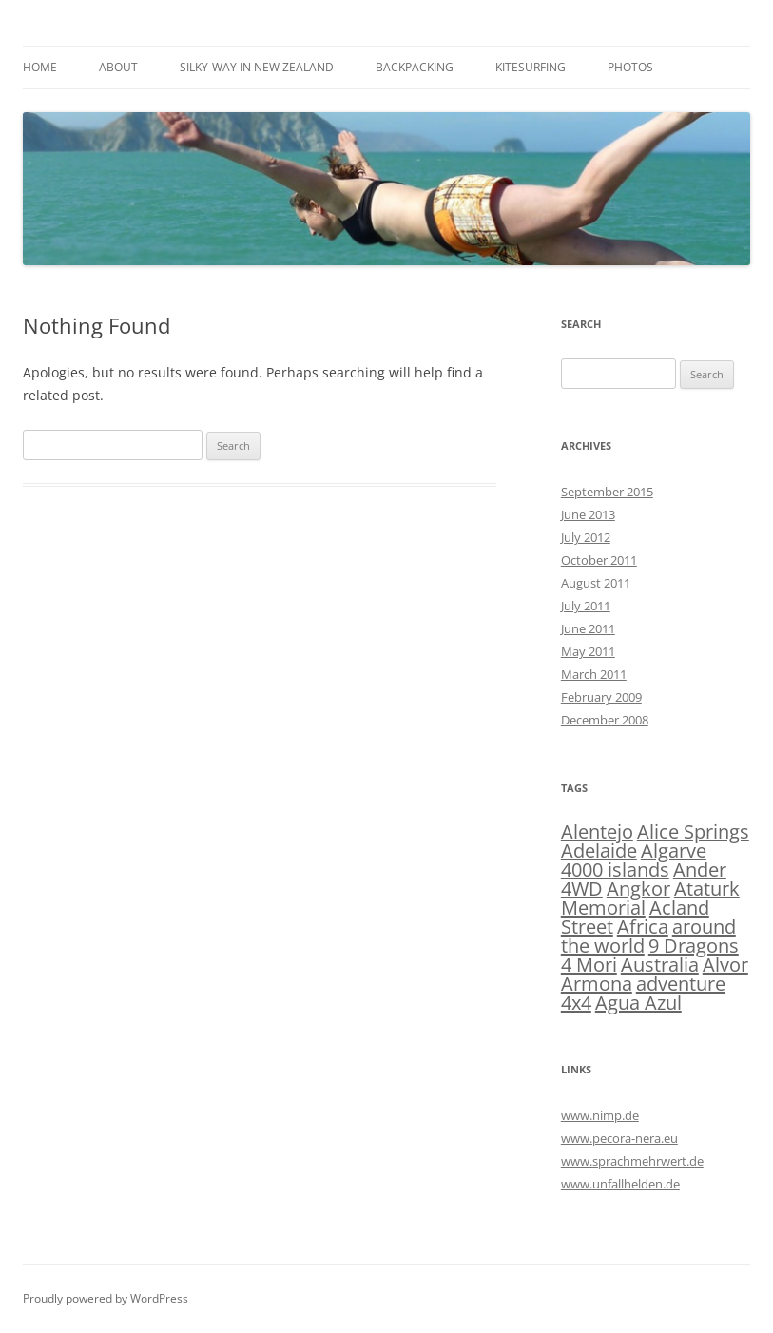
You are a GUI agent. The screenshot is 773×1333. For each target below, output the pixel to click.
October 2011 (599, 560)
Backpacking (415, 67)
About (118, 67)
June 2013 (588, 514)
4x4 (576, 1002)
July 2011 (585, 605)
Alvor (725, 964)
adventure (680, 983)
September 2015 (607, 491)
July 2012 (585, 537)
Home (40, 67)
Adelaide (599, 850)
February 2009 (601, 696)
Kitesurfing (530, 67)
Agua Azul (638, 1002)
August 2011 (595, 582)
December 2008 (604, 719)
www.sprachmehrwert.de (632, 1160)
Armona (596, 983)
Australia (660, 964)
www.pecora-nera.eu (619, 1138)
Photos (630, 67)
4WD (582, 888)
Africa (642, 926)
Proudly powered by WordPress (105, 1298)
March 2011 (594, 674)
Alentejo (597, 831)
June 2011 (588, 628)
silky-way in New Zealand (257, 67)
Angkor (638, 888)
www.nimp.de (600, 1115)
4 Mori (589, 964)
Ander (699, 869)
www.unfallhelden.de (620, 1183)
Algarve (673, 850)
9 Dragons (693, 945)
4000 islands (615, 869)
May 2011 (588, 651)
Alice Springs (693, 831)
